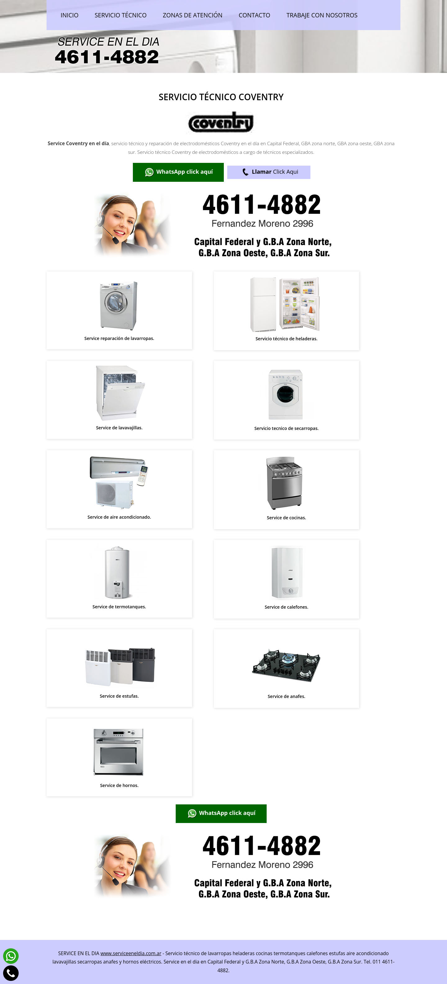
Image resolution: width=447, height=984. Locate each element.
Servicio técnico (121, 15)
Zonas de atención (193, 15)
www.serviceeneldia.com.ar (131, 953)
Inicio (70, 15)
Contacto (254, 15)
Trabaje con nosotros (322, 15)
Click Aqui (269, 172)
